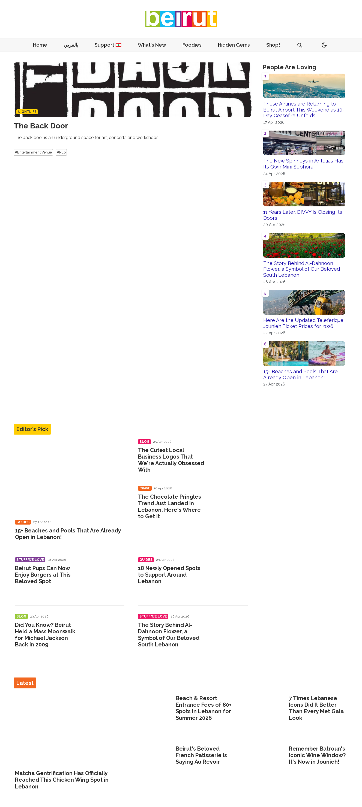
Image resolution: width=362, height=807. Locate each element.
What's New (152, 45)
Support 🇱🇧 (108, 45)
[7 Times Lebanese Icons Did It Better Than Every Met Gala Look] (269, 708)
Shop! (273, 45)
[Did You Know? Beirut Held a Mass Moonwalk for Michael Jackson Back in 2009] (105, 632)
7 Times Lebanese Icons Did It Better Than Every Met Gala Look (316, 708)
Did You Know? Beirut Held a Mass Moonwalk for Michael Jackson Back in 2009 (45, 635)
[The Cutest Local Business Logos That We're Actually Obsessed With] (229, 458)
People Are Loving (289, 67)
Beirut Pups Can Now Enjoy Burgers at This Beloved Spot (43, 575)
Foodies (192, 45)
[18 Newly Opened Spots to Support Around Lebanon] (229, 576)
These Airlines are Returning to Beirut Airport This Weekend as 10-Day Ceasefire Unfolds (303, 109)
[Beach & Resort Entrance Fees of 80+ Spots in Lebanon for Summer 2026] (156, 708)
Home (40, 45)
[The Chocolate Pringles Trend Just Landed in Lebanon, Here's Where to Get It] (229, 504)
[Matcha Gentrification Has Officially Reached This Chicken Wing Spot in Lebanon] (68, 729)
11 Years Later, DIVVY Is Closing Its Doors (302, 215)
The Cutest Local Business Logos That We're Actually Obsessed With (171, 460)
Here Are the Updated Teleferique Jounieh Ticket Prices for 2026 (303, 323)
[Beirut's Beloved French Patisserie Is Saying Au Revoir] (156, 755)
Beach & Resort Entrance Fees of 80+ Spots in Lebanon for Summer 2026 (204, 708)
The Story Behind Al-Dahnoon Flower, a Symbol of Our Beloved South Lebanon (301, 269)
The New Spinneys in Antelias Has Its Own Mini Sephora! (303, 164)
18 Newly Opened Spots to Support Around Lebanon (169, 575)
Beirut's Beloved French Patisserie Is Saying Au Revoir (201, 755)
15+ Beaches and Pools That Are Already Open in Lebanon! (300, 374)
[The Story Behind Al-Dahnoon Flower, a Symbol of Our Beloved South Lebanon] (229, 632)
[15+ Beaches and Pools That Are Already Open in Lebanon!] (70, 477)
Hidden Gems (234, 45)
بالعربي (71, 45)
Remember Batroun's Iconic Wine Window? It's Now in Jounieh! (317, 755)
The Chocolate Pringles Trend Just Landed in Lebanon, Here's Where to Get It (169, 506)
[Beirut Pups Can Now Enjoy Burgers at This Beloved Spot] (105, 576)
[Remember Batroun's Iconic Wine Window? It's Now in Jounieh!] (269, 755)
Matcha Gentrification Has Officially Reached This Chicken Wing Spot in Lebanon (62, 780)
